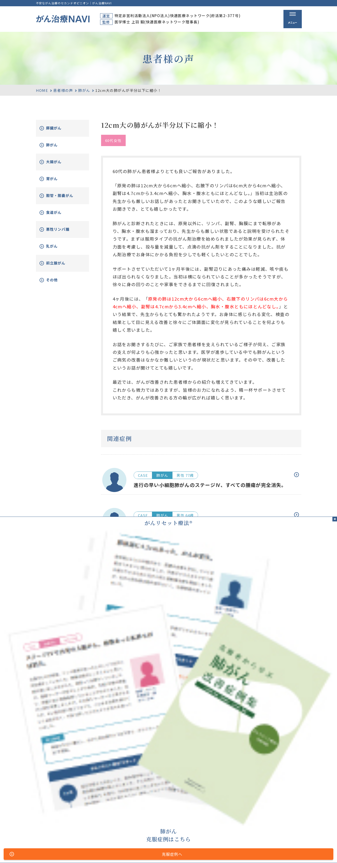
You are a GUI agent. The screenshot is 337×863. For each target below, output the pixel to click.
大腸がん (59, 162)
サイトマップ (117, 851)
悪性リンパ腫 (63, 233)
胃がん (57, 179)
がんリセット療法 (234, 815)
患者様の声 (63, 90)
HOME (42, 90)
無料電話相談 (228, 824)
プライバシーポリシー (175, 851)
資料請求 (276, 805)
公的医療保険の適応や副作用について (230, 851)
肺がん (84, 90)
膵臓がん (59, 128)
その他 (57, 284)
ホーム (185, 805)
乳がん (57, 250)
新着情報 (276, 824)
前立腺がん (61, 267)
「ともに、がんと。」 (283, 851)
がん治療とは (228, 805)
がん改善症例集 (282, 815)
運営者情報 (142, 851)
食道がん (59, 216)
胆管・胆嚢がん (63, 197)
